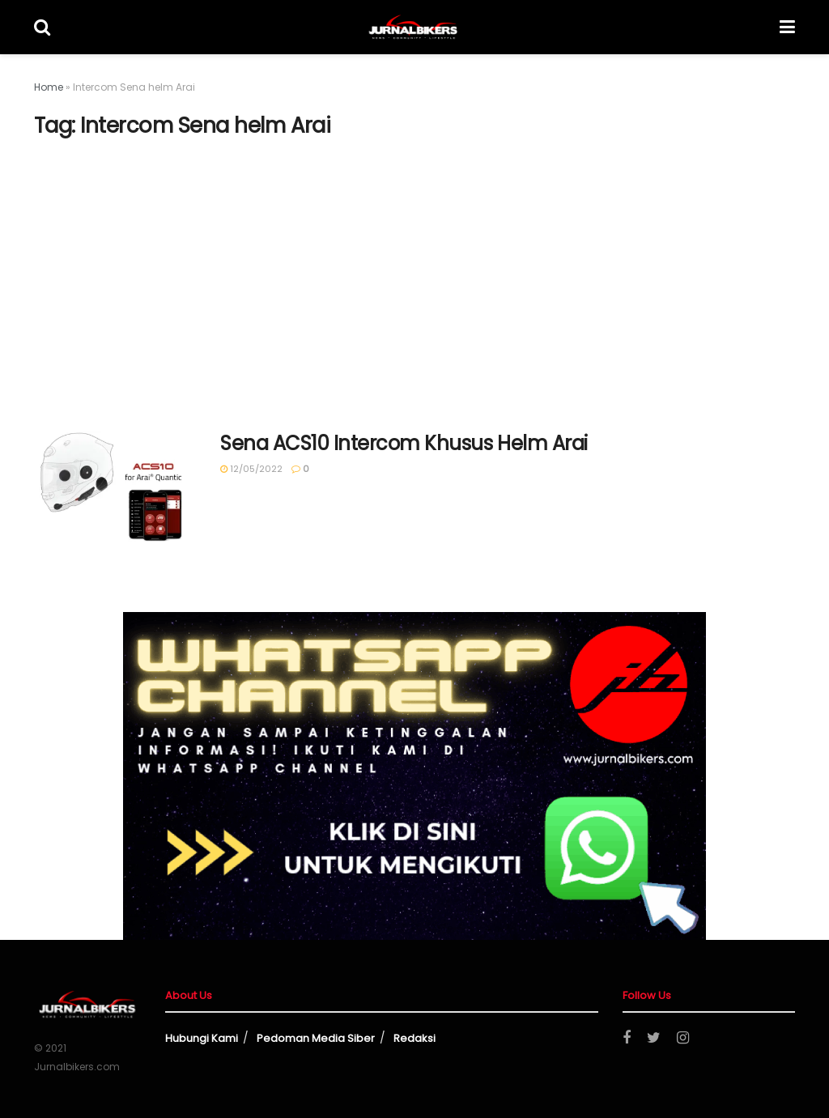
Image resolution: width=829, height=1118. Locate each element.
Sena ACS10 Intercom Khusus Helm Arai (404, 443)
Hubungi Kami (201, 1038)
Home (48, 87)
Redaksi (414, 1038)
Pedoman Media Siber (316, 1038)
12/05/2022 (251, 468)
